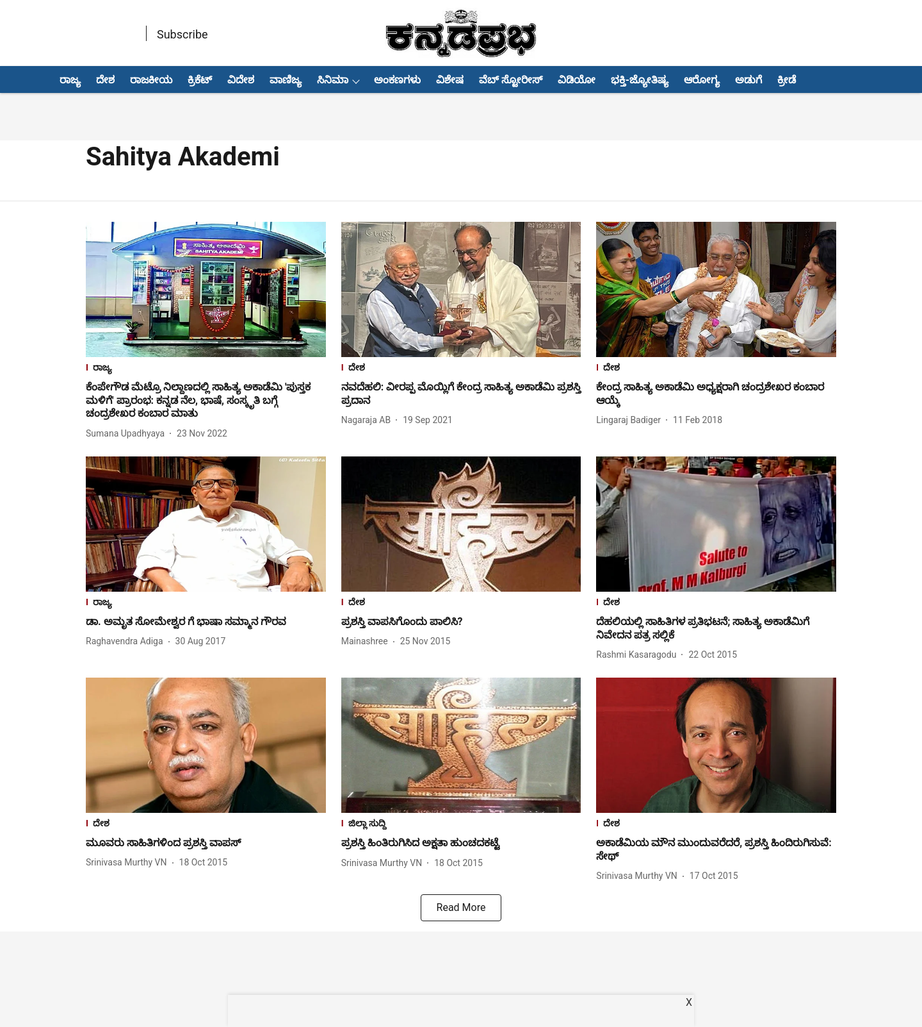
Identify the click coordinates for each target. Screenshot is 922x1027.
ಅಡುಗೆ (748, 80)
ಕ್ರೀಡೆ (786, 80)
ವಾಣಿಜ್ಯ (286, 80)
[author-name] (128, 433)
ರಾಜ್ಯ (70, 80)
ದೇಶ (105, 80)
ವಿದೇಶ (240, 80)
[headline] (206, 401)
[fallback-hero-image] (206, 289)
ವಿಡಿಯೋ (576, 80)
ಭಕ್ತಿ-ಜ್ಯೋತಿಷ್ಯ (639, 80)
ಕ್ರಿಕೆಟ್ (200, 80)
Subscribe (182, 34)
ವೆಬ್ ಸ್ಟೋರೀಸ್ (510, 80)
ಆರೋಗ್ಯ (702, 80)
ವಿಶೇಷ (450, 80)
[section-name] (206, 369)
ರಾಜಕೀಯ (151, 80)
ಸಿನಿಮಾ (332, 80)
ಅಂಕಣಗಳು (397, 80)
